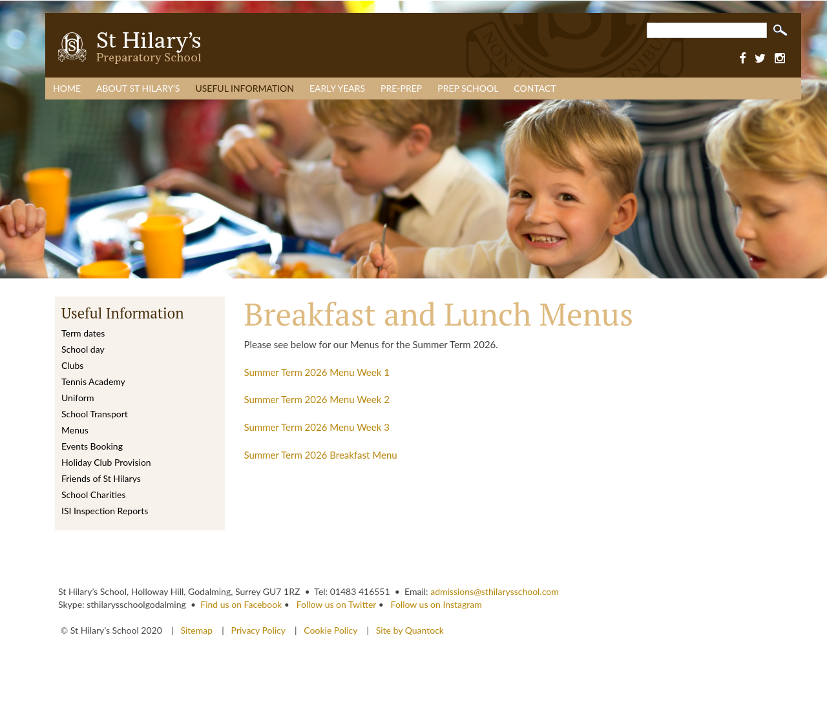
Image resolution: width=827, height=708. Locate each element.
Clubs (72, 365)
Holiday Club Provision (106, 462)
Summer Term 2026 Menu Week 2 (317, 399)
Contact (535, 88)
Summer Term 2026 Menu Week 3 (317, 427)
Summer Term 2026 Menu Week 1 (317, 372)
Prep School (467, 88)
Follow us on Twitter (336, 604)
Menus (75, 429)
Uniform (77, 397)
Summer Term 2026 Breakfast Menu (320, 455)
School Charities (93, 494)
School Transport (94, 413)
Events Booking (92, 446)
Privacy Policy (258, 630)
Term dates (83, 333)
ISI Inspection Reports (104, 510)
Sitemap (197, 630)
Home (67, 88)
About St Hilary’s (138, 88)
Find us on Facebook (241, 604)
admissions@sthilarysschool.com (494, 591)
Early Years (337, 88)
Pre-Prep (401, 88)
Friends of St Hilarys (101, 478)
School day (83, 349)
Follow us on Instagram (436, 604)
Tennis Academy (93, 381)
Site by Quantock (408, 630)
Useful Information (244, 88)
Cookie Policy (330, 630)
